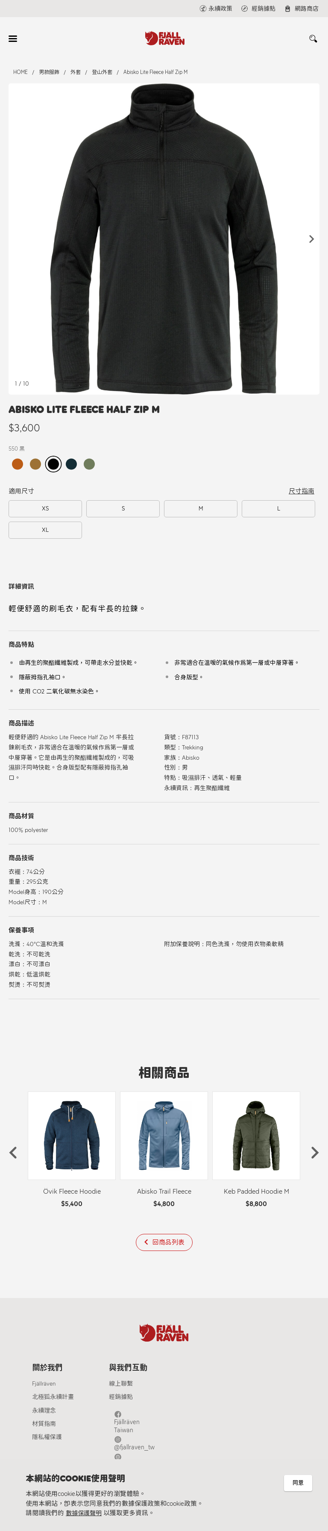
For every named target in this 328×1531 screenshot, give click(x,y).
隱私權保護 (47, 1439)
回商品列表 (168, 1242)
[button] (311, 239)
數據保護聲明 (85, 1513)
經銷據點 (121, 1400)
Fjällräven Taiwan (141, 1417)
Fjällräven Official (141, 1444)
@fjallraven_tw (138, 1431)
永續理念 (44, 1413)
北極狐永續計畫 (53, 1400)
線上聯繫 (121, 1386)
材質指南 (44, 1426)
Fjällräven (44, 1386)
